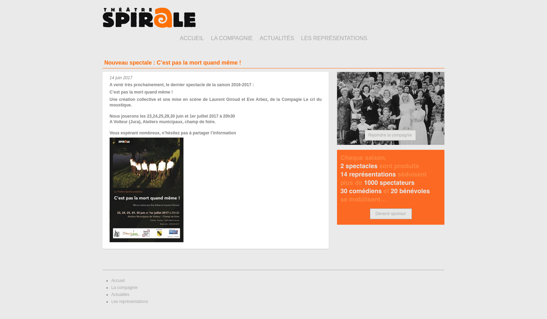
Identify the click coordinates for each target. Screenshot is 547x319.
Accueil (192, 38)
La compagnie (232, 38)
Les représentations (334, 38)
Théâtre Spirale (149, 17)
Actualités (277, 38)
